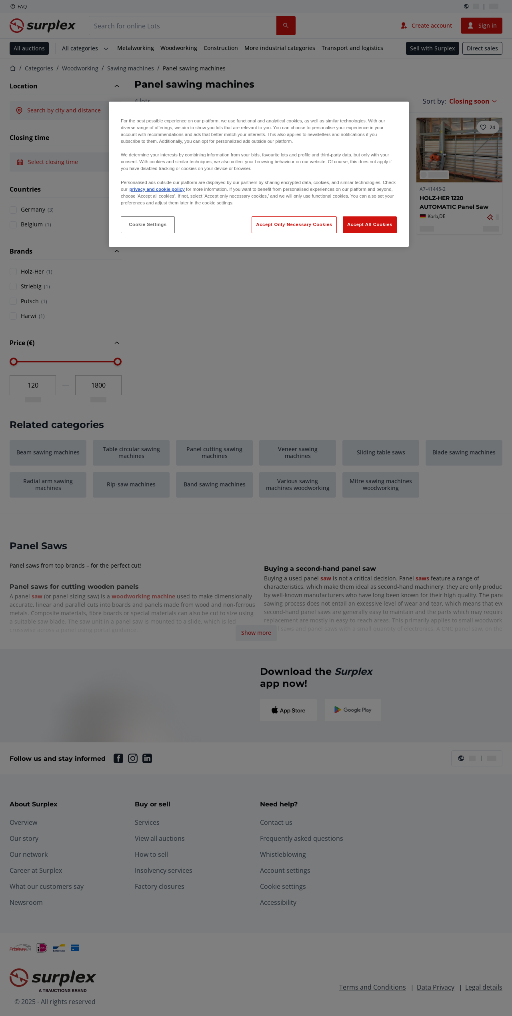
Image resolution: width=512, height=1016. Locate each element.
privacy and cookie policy (156, 189)
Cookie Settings (148, 224)
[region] (259, 174)
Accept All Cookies (369, 224)
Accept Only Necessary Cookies (294, 224)
